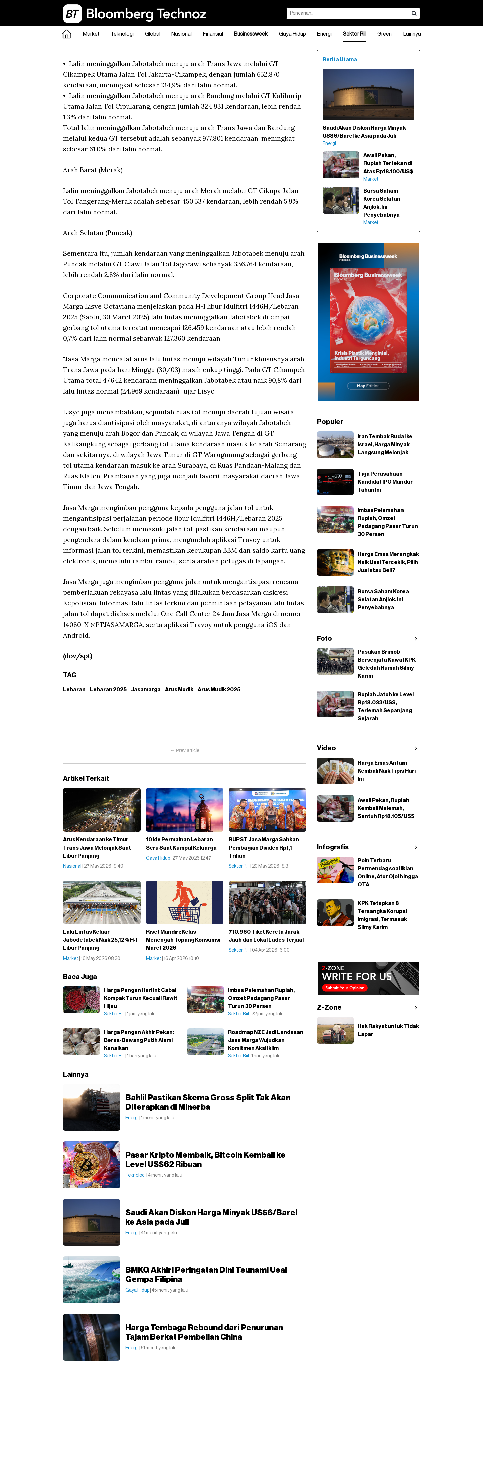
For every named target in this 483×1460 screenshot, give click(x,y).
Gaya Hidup (292, 34)
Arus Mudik (179, 689)
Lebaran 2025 (108, 689)
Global (152, 34)
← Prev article (184, 750)
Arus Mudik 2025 (219, 689)
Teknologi (122, 34)
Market (91, 34)
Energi (324, 34)
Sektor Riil (354, 34)
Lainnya (412, 34)
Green (384, 34)
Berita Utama (340, 59)
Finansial (213, 34)
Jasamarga (146, 689)
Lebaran (74, 689)
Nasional (181, 34)
